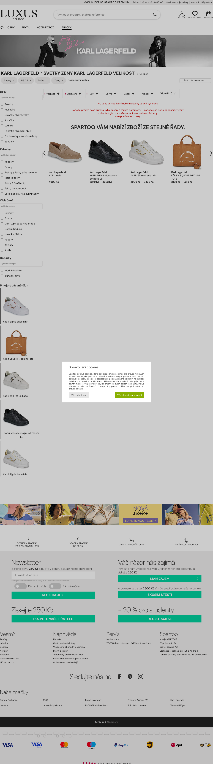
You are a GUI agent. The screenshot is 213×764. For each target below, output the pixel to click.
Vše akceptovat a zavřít (129, 395)
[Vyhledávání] (155, 14)
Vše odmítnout (78, 395)
